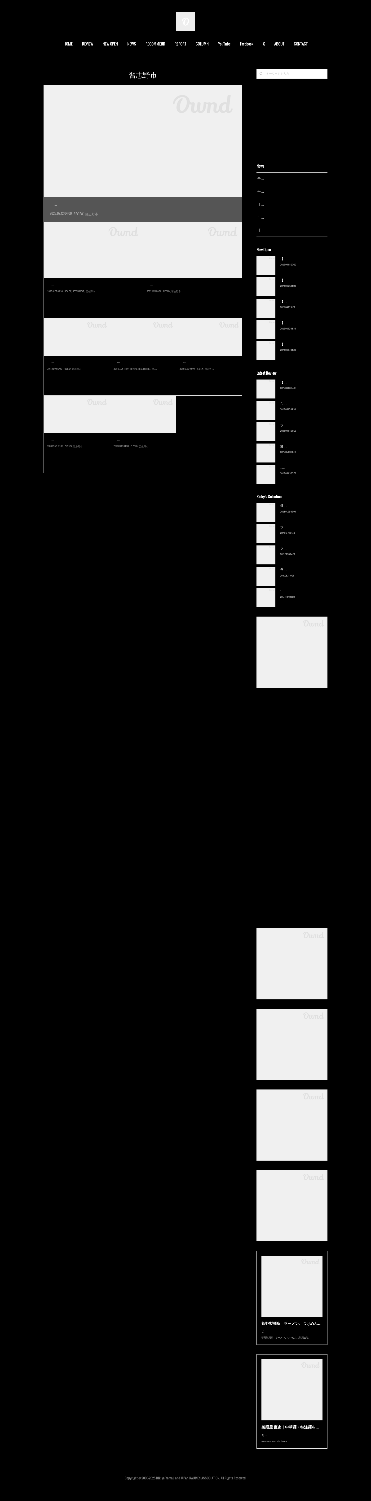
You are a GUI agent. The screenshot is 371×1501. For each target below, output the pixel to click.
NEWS (131, 44)
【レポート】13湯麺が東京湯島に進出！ (287, 204)
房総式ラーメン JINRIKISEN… (143, 372)
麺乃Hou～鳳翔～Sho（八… (208, 372)
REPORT (180, 44)
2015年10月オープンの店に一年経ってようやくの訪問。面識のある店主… (208, 383)
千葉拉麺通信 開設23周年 (276, 217)
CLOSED (68, 470)
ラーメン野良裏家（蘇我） (300, 431)
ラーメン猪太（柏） (295, 576)
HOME (68, 44)
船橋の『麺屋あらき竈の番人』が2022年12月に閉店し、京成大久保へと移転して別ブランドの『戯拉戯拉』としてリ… (92, 306)
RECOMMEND (155, 44)
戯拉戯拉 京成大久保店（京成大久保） (88, 295)
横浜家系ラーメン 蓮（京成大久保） (100, 204)
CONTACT (301, 44)
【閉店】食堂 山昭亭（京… (76, 449)
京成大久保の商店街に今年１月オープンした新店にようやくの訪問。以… (75, 461)
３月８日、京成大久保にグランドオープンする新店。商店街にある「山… (142, 383)
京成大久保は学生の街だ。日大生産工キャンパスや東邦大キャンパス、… (142, 461)
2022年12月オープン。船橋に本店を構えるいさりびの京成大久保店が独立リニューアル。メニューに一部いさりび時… (192, 306)
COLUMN (202, 44)
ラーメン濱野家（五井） (298, 554)
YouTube (224, 44)
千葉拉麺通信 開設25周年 (276, 179)
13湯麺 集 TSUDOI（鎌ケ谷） (302, 474)
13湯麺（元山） (292, 597)
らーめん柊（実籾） (68, 372)
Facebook (246, 44)
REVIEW (87, 44)
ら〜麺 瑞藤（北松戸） (297, 410)
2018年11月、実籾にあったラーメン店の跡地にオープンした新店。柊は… (76, 383)
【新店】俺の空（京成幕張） (301, 265)
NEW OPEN (110, 44)
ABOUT (279, 44)
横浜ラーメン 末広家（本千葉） (303, 512)
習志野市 (91, 224)
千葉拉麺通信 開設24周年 (276, 191)
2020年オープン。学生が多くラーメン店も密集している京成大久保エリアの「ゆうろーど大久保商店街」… (143, 215)
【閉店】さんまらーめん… (142, 449)
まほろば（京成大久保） (173, 295)
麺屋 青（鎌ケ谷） (294, 452)
